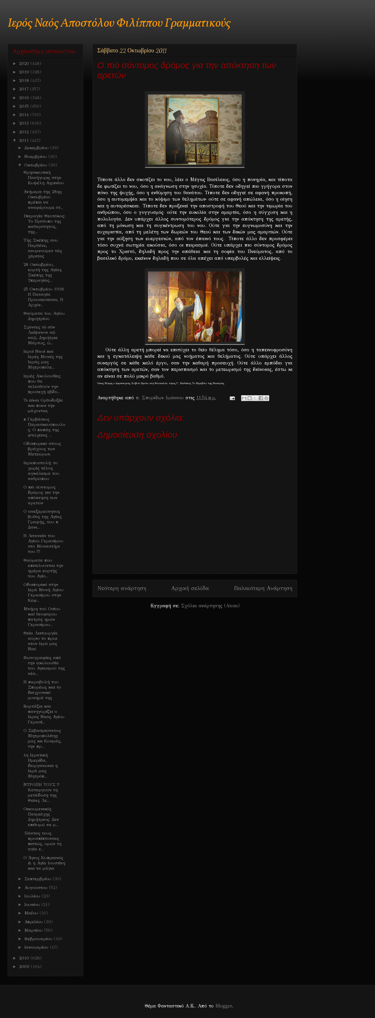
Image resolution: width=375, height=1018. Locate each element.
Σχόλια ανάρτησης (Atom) (210, 605)
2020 (24, 63)
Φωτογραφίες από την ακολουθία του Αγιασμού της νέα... (44, 665)
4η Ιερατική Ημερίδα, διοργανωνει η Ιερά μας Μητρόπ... (40, 765)
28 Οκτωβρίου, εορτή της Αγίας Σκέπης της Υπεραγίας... (42, 272)
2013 (24, 123)
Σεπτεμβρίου (38, 878)
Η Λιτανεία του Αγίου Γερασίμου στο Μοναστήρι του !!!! (43, 543)
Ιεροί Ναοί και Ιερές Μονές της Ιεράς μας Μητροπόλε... (43, 359)
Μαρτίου (34, 930)
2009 (25, 966)
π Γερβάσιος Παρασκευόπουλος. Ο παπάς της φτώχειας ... (44, 427)
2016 (24, 97)
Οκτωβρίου (36, 165)
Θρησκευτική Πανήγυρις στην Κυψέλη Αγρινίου (43, 177)
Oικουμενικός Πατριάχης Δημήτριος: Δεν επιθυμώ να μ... (41, 816)
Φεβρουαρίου (39, 938)
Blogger (223, 1006)
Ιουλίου (33, 896)
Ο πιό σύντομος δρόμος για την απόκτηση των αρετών (41, 494)
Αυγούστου (36, 887)
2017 (24, 89)
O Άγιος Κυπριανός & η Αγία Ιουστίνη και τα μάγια (44, 863)
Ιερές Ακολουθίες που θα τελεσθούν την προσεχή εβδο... (42, 383)
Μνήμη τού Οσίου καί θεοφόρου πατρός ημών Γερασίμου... (41, 616)
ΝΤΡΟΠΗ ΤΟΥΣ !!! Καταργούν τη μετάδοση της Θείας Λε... (41, 792)
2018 (24, 80)
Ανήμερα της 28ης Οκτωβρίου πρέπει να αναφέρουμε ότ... (43, 199)
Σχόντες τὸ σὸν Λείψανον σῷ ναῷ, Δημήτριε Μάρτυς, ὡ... (40, 334)
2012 (24, 132)
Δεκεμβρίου (37, 147)
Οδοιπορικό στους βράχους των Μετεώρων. (42, 449)
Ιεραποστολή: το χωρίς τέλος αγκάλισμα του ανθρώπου (41, 470)
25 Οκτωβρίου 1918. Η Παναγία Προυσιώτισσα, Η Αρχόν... (44, 296)
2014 (24, 114)
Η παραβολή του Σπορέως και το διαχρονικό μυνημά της (42, 689)
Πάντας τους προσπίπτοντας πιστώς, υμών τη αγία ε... (42, 841)
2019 (24, 72)
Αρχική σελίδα (190, 588)
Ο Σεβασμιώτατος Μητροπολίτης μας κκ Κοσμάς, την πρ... (42, 738)
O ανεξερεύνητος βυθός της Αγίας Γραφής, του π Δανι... (42, 519)
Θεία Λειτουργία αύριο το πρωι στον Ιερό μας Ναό (40, 640)
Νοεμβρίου (36, 156)
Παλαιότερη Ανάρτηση (263, 588)
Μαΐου (32, 913)
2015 (24, 106)
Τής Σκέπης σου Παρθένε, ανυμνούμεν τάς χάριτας (42, 248)
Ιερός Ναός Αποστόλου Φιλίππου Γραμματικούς (119, 23)
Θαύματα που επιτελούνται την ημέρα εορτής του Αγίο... (43, 568)
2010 (24, 958)
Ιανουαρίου (37, 947)
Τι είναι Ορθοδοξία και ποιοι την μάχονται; (43, 405)
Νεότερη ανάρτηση (121, 588)
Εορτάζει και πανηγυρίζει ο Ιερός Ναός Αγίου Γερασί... (43, 714)
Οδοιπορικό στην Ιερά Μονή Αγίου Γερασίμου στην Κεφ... (43, 592)
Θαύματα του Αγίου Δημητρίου (44, 316)
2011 (24, 140)
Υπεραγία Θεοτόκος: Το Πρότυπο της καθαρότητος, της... (44, 223)
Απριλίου (34, 921)
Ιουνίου (32, 904)
